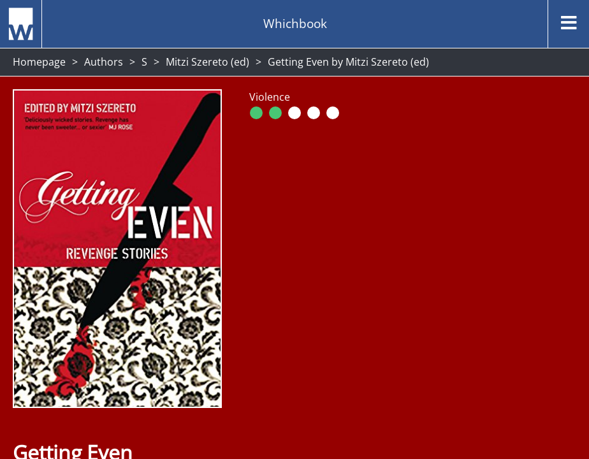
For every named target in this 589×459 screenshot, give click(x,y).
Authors (103, 62)
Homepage (39, 62)
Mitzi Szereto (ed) (207, 62)
